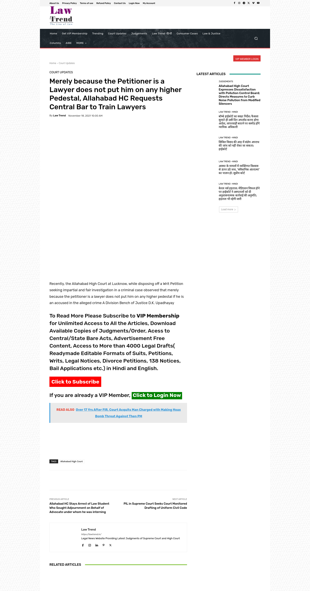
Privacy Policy (168, 587)
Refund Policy (205, 587)
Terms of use (187, 587)
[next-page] (58, 571)
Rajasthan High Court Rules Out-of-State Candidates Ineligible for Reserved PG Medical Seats (72, 555)
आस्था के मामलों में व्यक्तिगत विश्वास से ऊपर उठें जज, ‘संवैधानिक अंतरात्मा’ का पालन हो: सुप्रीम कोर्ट (239, 169)
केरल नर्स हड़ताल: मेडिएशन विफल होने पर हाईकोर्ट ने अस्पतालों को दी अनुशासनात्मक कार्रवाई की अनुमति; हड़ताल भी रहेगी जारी (239, 194)
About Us (152, 587)
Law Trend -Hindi (228, 112)
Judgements (226, 81)
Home (52, 63)
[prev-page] (51, 571)
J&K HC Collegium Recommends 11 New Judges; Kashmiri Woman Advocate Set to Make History (118, 553)
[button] (256, 38)
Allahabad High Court (71, 401)
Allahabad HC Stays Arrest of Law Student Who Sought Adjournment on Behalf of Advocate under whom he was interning (79, 448)
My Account (254, 587)
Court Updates (67, 63)
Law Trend (59, 115)
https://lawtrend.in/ (91, 474)
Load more (228, 209)
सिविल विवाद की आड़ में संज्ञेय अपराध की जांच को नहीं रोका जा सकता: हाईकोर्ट (239, 145)
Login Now (238, 587)
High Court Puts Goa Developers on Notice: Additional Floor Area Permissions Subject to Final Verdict (164, 553)
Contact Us (222, 587)
